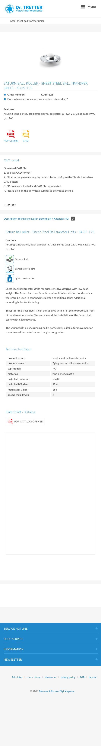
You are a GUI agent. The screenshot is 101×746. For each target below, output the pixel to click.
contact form (33, 677)
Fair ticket (17, 677)
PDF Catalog (11, 136)
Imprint (92, 677)
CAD (26, 136)
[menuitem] (88, 6)
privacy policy (68, 677)
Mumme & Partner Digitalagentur (57, 691)
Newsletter (51, 677)
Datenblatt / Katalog (51, 218)
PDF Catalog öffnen (25, 421)
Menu (88, 6)
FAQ (69, 218)
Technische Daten (28, 218)
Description (10, 218)
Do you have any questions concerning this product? (37, 99)
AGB (82, 677)
